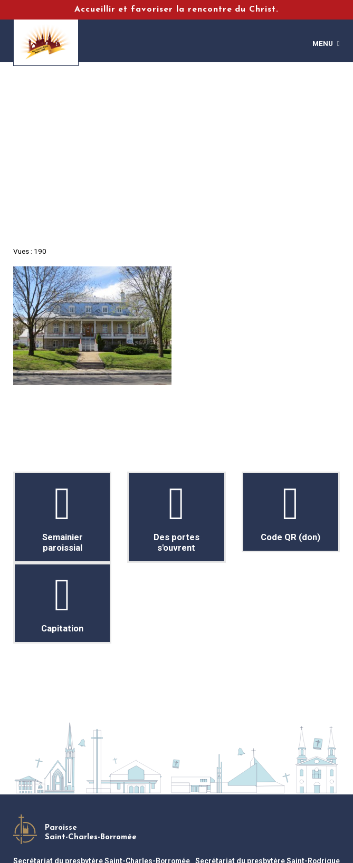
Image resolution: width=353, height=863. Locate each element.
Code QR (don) (290, 512)
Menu (322, 43)
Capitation (62, 603)
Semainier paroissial (62, 517)
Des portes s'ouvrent (176, 517)
